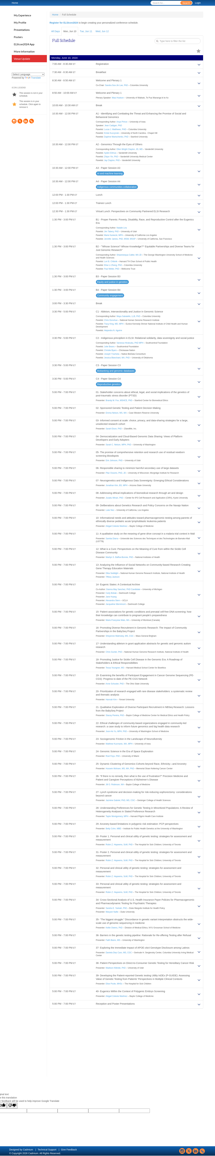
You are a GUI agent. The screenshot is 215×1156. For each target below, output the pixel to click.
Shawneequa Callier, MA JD (129, 259)
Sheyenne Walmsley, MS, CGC (120, 667)
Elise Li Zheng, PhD (113, 269)
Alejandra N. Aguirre (113, 335)
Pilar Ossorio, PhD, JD (116, 487)
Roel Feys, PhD (113, 792)
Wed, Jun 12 (102, 31)
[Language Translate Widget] (28, 74)
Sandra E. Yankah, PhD (116, 954)
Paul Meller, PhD (111, 273)
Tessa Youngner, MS (115, 700)
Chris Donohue (111, 325)
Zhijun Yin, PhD (111, 158)
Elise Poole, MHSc (114, 1048)
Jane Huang (111, 626)
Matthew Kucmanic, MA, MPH (119, 779)
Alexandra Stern (113, 630)
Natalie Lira (122, 231)
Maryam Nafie (112, 958)
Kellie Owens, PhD (114, 975)
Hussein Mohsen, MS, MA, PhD (120, 809)
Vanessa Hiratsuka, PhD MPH (130, 352)
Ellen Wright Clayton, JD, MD (130, 151)
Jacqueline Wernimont (116, 633)
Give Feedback (69, 1149)
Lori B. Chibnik (110, 265)
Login (198, 3)
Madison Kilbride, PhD (116, 1027)
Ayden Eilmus (110, 155)
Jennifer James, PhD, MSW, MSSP (120, 242)
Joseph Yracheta (111, 363)
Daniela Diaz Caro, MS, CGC (119, 1008)
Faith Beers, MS (113, 991)
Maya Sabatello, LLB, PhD (128, 321)
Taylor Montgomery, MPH (117, 859)
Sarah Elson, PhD (114, 440)
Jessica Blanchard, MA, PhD (117, 367)
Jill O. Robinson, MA (115, 825)
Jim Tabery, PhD (111, 235)
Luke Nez (110, 533)
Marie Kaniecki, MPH (113, 238)
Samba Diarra (112, 566)
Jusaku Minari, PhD (114, 516)
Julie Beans (109, 356)
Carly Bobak (111, 622)
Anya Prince (121, 123)
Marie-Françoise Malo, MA (117, 650)
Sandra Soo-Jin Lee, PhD (116, 85)
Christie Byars (110, 360)
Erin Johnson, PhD (114, 474)
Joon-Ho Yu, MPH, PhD (116, 766)
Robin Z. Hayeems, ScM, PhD (119, 888)
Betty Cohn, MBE (113, 871)
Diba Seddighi (112, 602)
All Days (55, 31)
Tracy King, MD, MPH (114, 329)
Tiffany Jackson (113, 606)
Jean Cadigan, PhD (113, 127)
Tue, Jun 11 (86, 31)
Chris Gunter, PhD (114, 683)
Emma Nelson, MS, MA (116, 424)
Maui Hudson (118, 98)
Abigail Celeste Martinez (116, 549)
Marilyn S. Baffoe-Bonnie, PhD (119, 585)
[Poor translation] (12, 1106)
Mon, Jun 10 (69, 31)
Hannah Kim (111, 733)
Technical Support (47, 1149)
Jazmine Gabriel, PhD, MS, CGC (120, 842)
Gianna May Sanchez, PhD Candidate (123, 618)
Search (186, 3)
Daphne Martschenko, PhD (116, 138)
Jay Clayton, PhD (112, 162)
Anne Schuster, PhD (115, 717)
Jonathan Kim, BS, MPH (116, 503)
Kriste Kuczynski (111, 134)
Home (15, 3)
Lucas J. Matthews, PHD (115, 131)
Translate (33, 77)
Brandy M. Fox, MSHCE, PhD (119, 411)
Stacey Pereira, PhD (115, 750)
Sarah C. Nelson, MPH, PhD (118, 457)
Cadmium (28, 1149)
